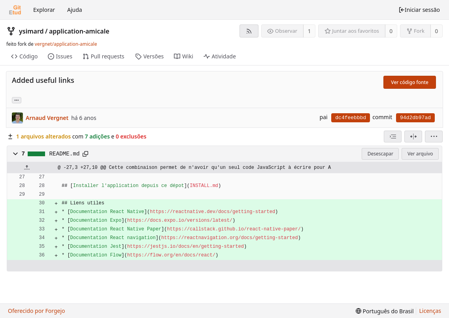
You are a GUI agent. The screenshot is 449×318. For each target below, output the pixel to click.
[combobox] (393, 136)
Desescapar (380, 153)
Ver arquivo (420, 153)
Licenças (430, 310)
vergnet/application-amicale (66, 44)
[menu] (434, 136)
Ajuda (74, 9)
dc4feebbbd (350, 118)
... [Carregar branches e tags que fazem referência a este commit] (16, 99)
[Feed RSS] (249, 30)
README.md (64, 154)
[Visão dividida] (413, 136)
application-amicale (79, 31)
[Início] (15, 10)
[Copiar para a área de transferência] (85, 153)
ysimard (31, 31)
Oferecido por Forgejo (36, 310)
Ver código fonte (409, 82)
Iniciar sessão (419, 9)
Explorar (44, 9)
